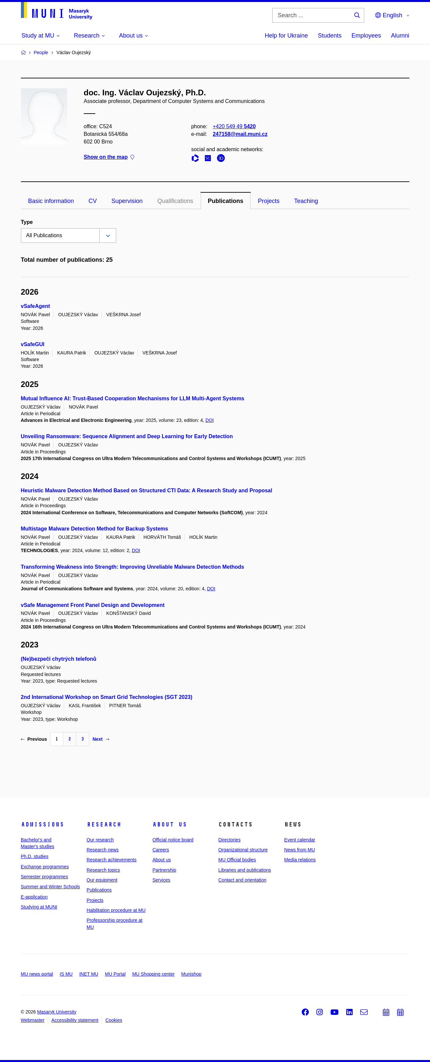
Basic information (51, 201)
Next (101, 739)
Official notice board (172, 839)
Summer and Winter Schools (50, 886)
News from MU (299, 849)
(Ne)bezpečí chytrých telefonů (59, 659)
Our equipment (102, 880)
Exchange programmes (45, 866)
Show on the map (109, 157)
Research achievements (111, 859)
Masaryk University (56, 1011)
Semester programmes (44, 876)
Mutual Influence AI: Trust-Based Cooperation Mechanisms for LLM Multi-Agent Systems (132, 398)
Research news (103, 849)
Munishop (191, 974)
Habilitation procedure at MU (116, 910)
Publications (225, 201)
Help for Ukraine (286, 35)
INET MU (88, 974)
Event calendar (299, 839)
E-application (34, 897)
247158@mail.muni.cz (240, 134)
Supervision (127, 201)
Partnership (164, 870)
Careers (160, 849)
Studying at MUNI (39, 907)
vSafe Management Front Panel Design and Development (93, 605)
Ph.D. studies (34, 856)
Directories (229, 839)
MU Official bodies (237, 859)
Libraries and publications (244, 870)
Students (329, 35)
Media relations (300, 859)
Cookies (113, 1020)
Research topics (103, 870)
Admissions (42, 824)
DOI (210, 420)
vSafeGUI (32, 344)
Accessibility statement (75, 1020)
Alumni (400, 35)
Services (161, 880)
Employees (366, 35)
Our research (100, 839)
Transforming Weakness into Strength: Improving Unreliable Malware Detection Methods (132, 567)
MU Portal (115, 974)
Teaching (306, 201)
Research (104, 824)
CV (93, 201)
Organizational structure (243, 849)
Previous (34, 739)
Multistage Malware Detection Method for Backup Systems (94, 528)
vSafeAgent (35, 306)
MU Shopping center (153, 974)
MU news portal (37, 974)
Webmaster (32, 1020)
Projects (269, 201)
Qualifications (175, 201)
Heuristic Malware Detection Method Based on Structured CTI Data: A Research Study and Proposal (146, 490)
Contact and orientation (242, 880)
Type (27, 222)
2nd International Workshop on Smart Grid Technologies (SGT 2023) (107, 697)
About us (169, 824)
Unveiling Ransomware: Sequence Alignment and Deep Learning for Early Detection (127, 436)
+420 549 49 (234, 126)
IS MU (66, 974)
